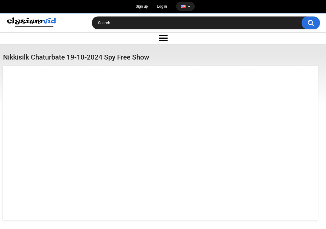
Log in (162, 6)
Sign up (142, 6)
